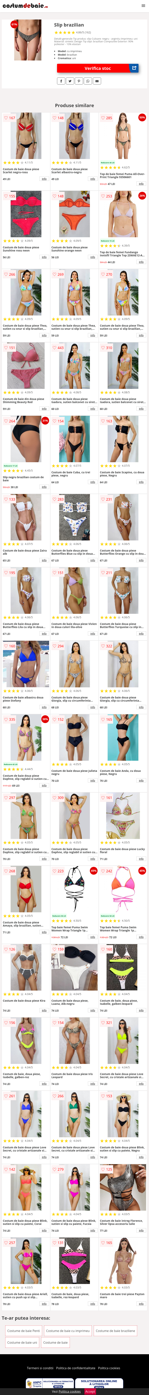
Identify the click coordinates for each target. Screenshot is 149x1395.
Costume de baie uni (22, 1342)
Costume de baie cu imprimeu (68, 1331)
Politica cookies (109, 1368)
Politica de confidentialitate (75, 1368)
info (44, 178)
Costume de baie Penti (23, 1331)
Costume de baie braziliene (115, 1331)
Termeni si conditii (40, 1368)
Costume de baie (55, 1342)
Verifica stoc (112, 68)
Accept (90, 1391)
